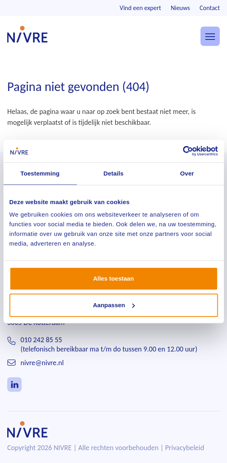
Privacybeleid (184, 447)
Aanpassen (114, 305)
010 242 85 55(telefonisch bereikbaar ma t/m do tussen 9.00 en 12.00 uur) (108, 344)
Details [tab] (114, 173)
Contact (210, 8)
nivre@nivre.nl (42, 362)
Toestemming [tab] (40, 173)
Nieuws (180, 8)
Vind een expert (140, 8)
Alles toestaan (113, 278)
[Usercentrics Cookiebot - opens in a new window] (182, 151)
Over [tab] (187, 173)
